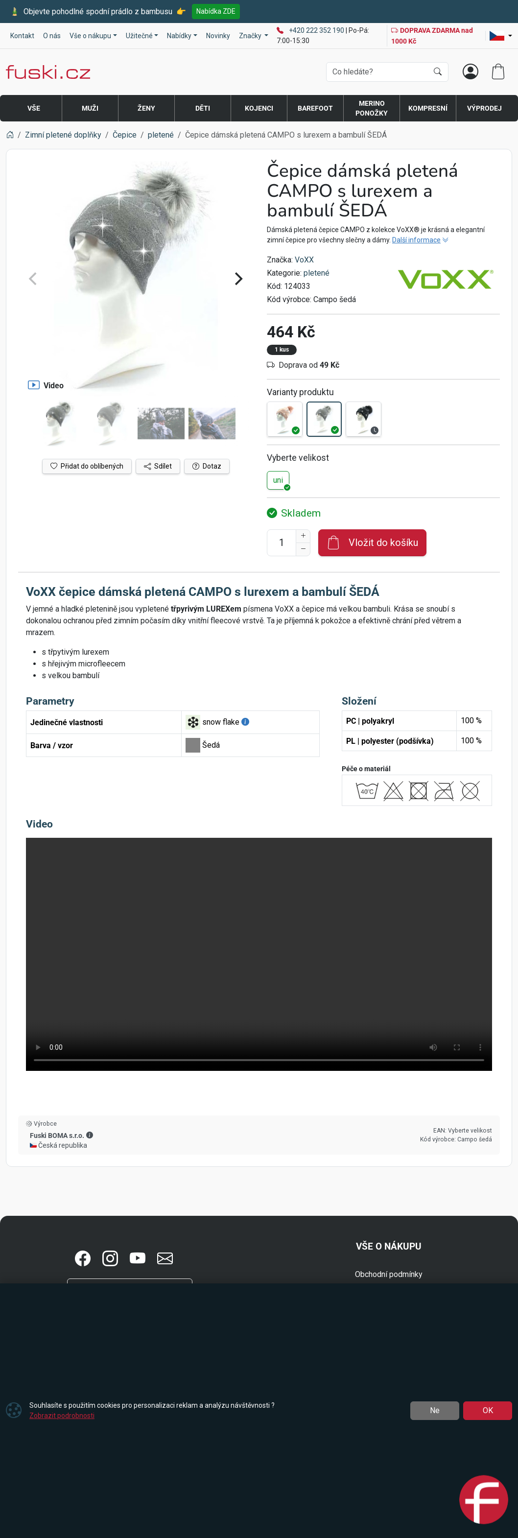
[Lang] (501, 36)
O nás (52, 36)
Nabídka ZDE (215, 11)
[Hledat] (437, 72)
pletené (317, 273)
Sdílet (158, 466)
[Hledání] (377, 72)
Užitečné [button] (139, 36)
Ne (435, 1410)
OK (488, 1410)
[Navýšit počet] (303, 536)
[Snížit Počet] (303, 549)
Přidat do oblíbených (86, 466)
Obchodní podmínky (389, 1274)
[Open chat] (483, 1498)
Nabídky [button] (179, 36)
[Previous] (34, 278)
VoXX (304, 259)
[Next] (237, 278)
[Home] (10, 135)
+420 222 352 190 (317, 30)
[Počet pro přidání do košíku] (281, 542)
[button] (89, 1135)
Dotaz (206, 466)
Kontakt (22, 36)
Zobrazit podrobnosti (61, 1416)
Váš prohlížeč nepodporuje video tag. (259, 954)
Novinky (218, 36)
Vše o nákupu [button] (90, 36)
